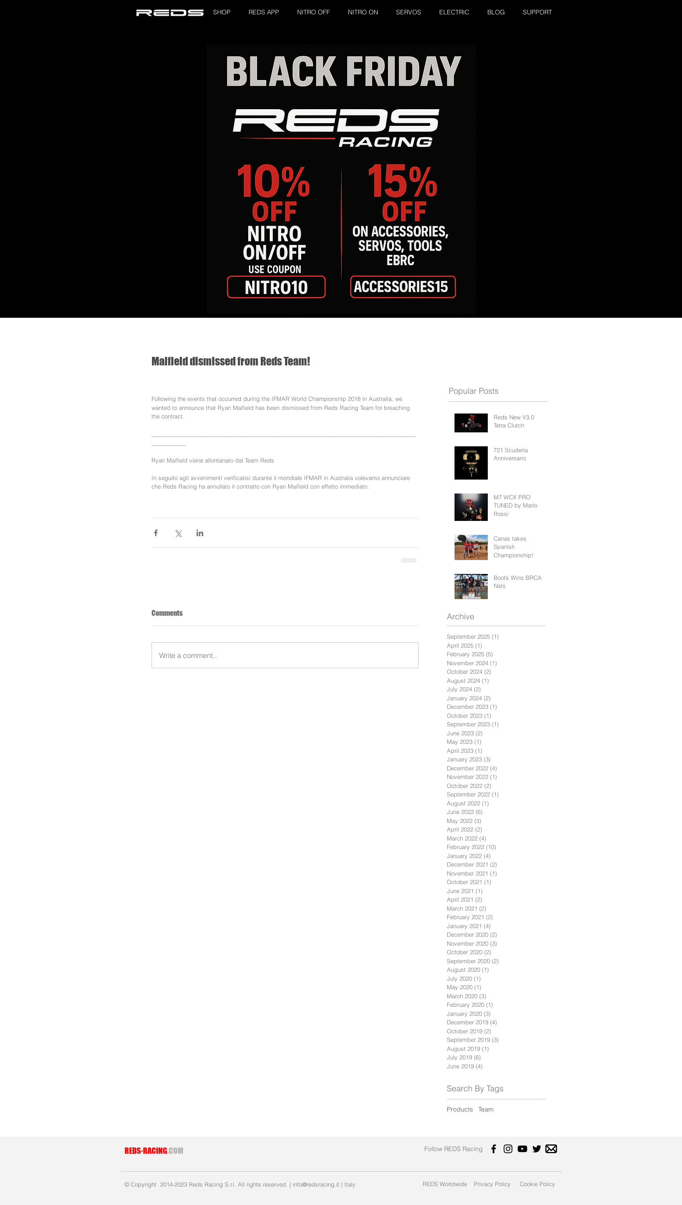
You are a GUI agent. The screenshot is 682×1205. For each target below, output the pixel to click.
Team (486, 1109)
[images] (551, 1149)
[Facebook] (493, 1149)
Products (460, 1109)
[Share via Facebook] (156, 533)
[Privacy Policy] (492, 1183)
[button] (222, 12)
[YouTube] (522, 1149)
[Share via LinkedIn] (200, 533)
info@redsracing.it (316, 1184)
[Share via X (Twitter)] (178, 533)
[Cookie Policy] (537, 1183)
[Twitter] (537, 1149)
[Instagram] (508, 1149)
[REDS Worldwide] (445, 1183)
